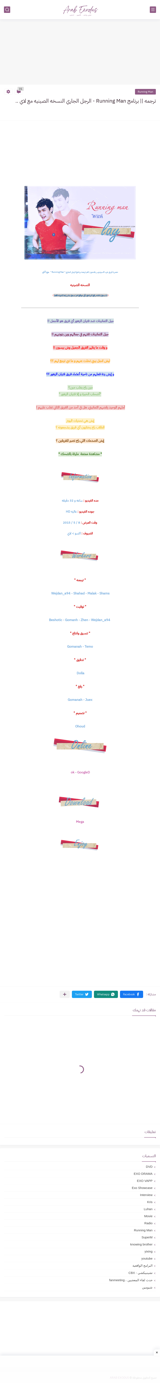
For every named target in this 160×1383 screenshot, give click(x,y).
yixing (148, 1251)
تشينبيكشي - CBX (140, 1273)
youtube (146, 1258)
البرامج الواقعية (142, 1265)
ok (73, 772)
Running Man (145, 92)
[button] (131, 994)
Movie (148, 1216)
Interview (146, 1195)
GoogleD (83, 772)
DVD (149, 1166)
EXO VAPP (144, 1180)
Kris (149, 1202)
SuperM (146, 1237)
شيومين (147, 1287)
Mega (80, 821)
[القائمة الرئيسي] (153, 9)
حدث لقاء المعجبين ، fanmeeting (130, 1280)
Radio (148, 1223)
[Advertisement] (80, 52)
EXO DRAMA (143, 1173)
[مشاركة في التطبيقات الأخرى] (65, 994)
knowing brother (141, 1244)
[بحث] (7, 9)
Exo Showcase (142, 1188)
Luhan (148, 1209)
